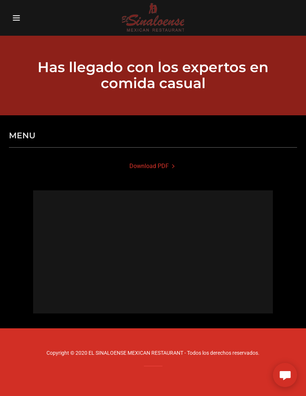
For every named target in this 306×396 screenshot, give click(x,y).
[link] (153, 18)
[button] (30, 17)
